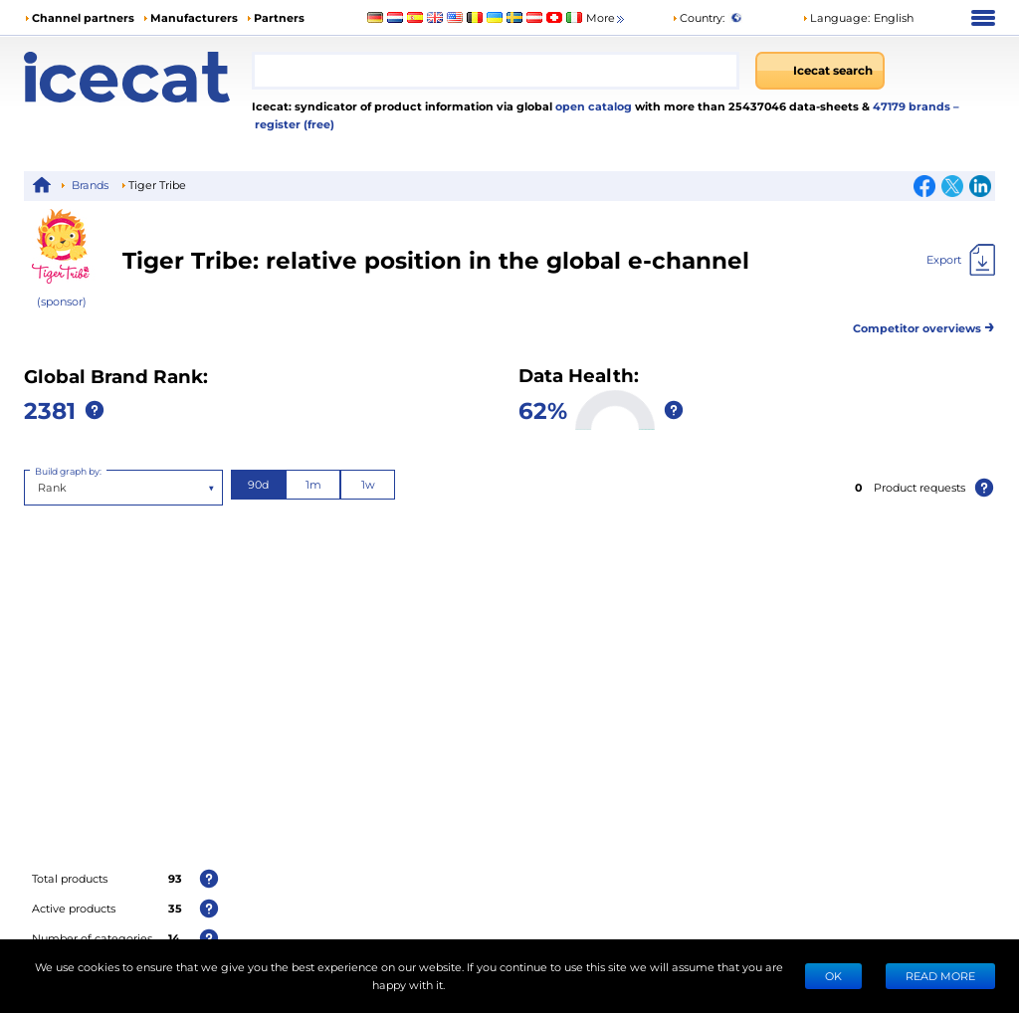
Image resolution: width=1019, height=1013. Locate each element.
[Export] (960, 260)
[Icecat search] (820, 71)
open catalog (592, 106)
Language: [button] (836, 17)
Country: (698, 17)
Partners (279, 17)
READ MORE (940, 975)
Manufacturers (194, 17)
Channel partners (83, 17)
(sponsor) (62, 301)
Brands (90, 184)
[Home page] (138, 77)
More (606, 18)
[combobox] (495, 71)
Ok (833, 975)
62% (542, 409)
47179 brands (913, 106)
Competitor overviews (924, 324)
